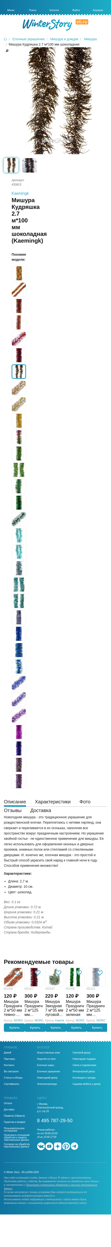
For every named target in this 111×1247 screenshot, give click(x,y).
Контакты (9, 1065)
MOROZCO (21, 1020)
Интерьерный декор (84, 1071)
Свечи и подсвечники (84, 1065)
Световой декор (81, 1053)
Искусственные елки (48, 1053)
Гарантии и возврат (15, 1122)
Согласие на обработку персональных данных (17, 1145)
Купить (14, 1027)
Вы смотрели (11, 1071)
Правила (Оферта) (14, 1116)
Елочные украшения (48, 1071)
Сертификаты (11, 1084)
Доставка (9, 1109)
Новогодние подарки (84, 1059)
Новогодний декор (47, 1078)
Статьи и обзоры (13, 1078)
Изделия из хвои (46, 1059)
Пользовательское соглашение (14, 1129)
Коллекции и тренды (84, 1078)
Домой (7, 1053)
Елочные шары (45, 1065)
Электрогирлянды (47, 1084)
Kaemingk (20, 193)
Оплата (8, 1103)
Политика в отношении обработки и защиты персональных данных (16, 1137)
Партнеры (9, 1059)
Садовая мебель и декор (87, 1084)
